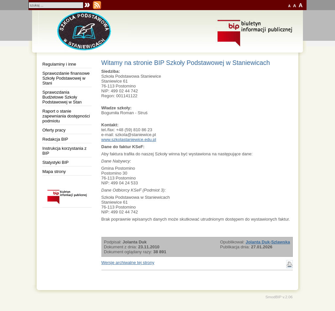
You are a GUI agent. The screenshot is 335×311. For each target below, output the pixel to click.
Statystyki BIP (56, 162)
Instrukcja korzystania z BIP (65, 151)
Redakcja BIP (55, 139)
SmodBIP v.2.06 (278, 297)
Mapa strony (54, 171)
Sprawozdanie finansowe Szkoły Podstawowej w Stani (66, 78)
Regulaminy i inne (59, 64)
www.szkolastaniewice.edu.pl (128, 139)
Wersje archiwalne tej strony (127, 262)
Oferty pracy (54, 130)
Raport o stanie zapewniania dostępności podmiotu (66, 116)
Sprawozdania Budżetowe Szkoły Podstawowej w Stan (62, 97)
